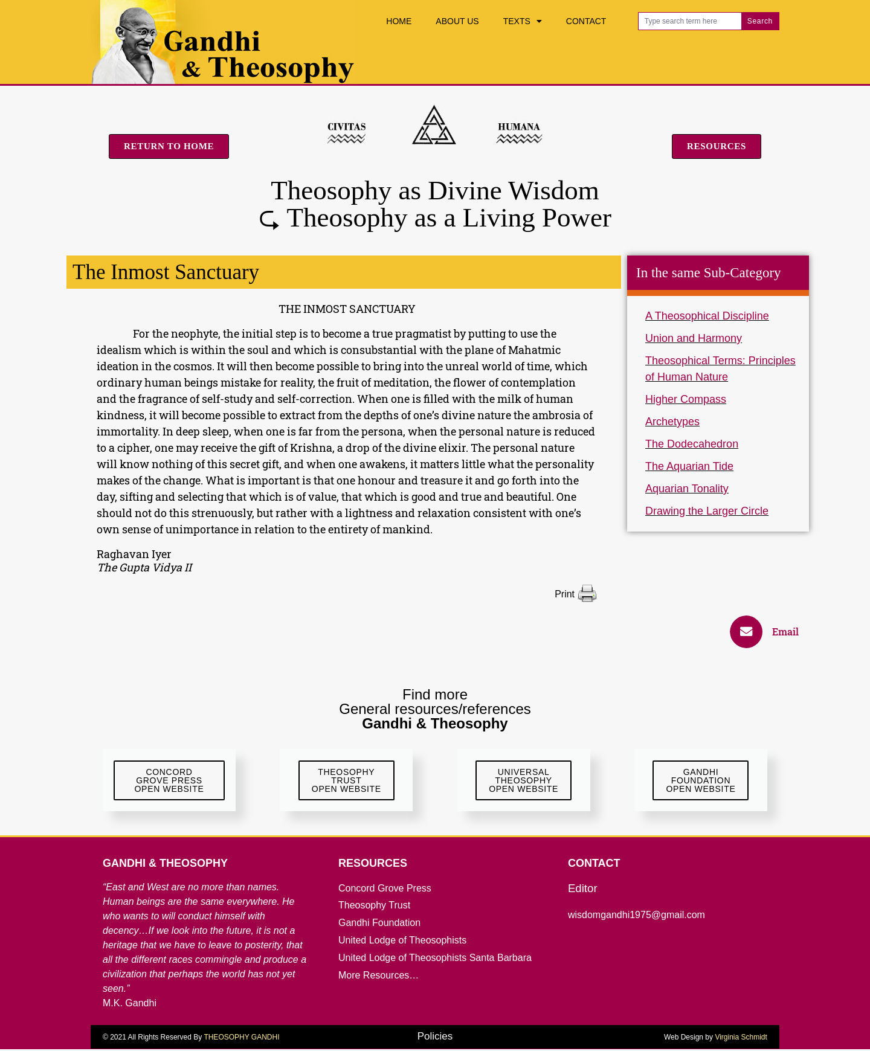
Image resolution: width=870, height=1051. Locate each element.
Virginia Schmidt (741, 1039)
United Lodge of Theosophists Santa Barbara (435, 959)
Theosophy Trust (374, 907)
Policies (435, 1038)
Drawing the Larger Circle (706, 511)
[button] (770, 631)
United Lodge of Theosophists (402, 942)
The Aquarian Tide (689, 466)
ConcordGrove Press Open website (169, 781)
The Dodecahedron (691, 444)
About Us (457, 21)
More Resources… (378, 977)
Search (760, 21)
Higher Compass (685, 399)
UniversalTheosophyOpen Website (523, 781)
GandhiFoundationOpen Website (700, 781)
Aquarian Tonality (687, 489)
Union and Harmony (693, 338)
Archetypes (672, 422)
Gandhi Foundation (379, 924)
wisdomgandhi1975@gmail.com (636, 916)
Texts (522, 21)
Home (398, 21)
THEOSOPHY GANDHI (241, 1039)
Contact (586, 21)
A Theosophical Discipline (707, 316)
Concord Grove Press (384, 890)
